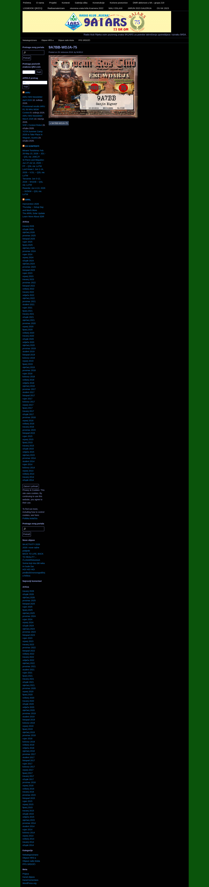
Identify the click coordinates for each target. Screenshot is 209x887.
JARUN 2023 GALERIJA (140, 8)
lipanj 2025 (27, 245)
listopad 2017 (28, 395)
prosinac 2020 (29, 323)
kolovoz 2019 (28, 358)
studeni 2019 (28, 351)
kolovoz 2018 (28, 376)
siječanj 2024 (28, 264)
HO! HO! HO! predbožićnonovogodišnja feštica (33, 572)
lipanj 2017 (27, 408)
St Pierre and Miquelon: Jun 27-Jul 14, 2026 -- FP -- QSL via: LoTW (33, 163)
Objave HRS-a (48, 40)
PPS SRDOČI (84, 40)
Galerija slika (81, 2)
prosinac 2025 (29, 235)
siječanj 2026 (28, 232)
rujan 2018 (27, 373)
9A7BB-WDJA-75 (63, 47)
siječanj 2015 (28, 455)
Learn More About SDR (33, 216)
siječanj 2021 (28, 320)
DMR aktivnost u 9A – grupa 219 (148, 2)
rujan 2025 (27, 242)
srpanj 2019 (27, 361)
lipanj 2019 (27, 364)
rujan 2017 (27, 398)
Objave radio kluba (66, 40)
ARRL (28, 200)
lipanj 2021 (27, 311)
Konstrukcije (99, 2)
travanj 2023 (28, 279)
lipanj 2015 (27, 442)
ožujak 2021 (28, 317)
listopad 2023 (28, 270)
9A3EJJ (79, 52)
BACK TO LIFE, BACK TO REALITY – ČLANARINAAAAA (32, 557)
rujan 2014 (27, 464)
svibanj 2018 (28, 380)
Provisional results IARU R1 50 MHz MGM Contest (33, 109)
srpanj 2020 (27, 326)
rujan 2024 (27, 254)
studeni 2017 (28, 392)
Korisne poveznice (119, 2)
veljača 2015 (28, 452)
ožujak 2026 (28, 229)
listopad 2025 (28, 239)
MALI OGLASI (115, 8)
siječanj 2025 (28, 248)
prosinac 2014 (29, 458)
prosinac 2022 (29, 282)
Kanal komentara (30, 880)
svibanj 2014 (28, 474)
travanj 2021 (28, 314)
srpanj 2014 (27, 471)
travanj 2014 (28, 477)
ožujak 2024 (28, 260)
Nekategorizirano (30, 40)
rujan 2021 (27, 308)
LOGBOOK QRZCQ (32, 8)
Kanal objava (28, 877)
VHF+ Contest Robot (32, 125)
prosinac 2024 (29, 251)
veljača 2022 (28, 295)
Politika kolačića (29, 518)
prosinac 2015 (29, 430)
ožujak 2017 (28, 414)
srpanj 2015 (27, 439)
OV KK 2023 (163, 8)
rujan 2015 (27, 436)
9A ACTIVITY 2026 (31, 544)
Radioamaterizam (56, 8)
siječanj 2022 (28, 298)
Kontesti (66, 2)
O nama (40, 2)
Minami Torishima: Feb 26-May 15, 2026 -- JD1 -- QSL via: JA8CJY (34, 153)
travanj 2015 (28, 446)
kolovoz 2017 (28, 402)
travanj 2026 (28, 226)
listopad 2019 (28, 355)
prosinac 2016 (29, 417)
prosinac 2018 (29, 370)
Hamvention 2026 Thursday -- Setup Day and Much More (33, 207)
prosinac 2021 (29, 301)
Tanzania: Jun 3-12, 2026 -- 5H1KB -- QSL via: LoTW (32, 181)
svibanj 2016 (28, 423)
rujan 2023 (27, 273)
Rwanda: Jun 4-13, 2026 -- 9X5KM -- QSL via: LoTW (33, 191)
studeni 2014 (28, 461)
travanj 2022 (28, 292)
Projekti (52, 2)
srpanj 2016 (27, 420)
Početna (27, 2)
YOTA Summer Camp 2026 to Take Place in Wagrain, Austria (32, 134)
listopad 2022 (28, 286)
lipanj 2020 (27, 329)
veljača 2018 (28, 383)
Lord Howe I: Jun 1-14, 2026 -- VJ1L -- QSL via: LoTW (33, 172)
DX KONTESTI (32, 146)
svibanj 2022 (28, 289)
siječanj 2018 (28, 386)
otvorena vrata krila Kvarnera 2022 (86, 8)
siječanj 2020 (28, 345)
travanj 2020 (28, 336)
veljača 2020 (28, 342)
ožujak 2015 (28, 449)
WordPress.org (29, 883)
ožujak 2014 (28, 480)
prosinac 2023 (29, 267)
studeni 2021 (28, 304)
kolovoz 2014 (28, 467)
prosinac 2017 (29, 389)
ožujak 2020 (28, 339)
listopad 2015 (28, 433)
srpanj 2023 (27, 276)
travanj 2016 (28, 427)
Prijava (25, 874)
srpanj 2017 (27, 405)
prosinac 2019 (29, 348)
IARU (27, 92)
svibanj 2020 (28, 333)
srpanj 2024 (27, 257)
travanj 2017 (28, 411)
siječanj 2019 (28, 367)
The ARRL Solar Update (33, 213)
